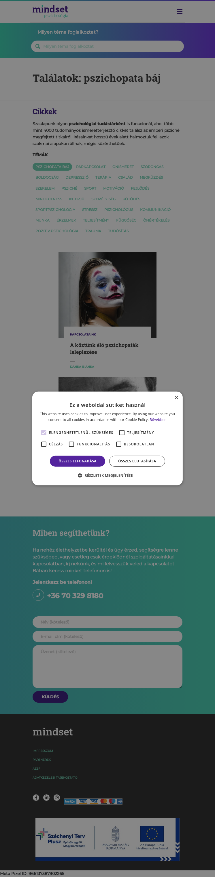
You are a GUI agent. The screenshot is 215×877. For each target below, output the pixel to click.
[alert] (107, 438)
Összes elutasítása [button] (137, 461)
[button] (107, 475)
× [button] (176, 398)
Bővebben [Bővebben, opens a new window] (158, 419)
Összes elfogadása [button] (78, 461)
